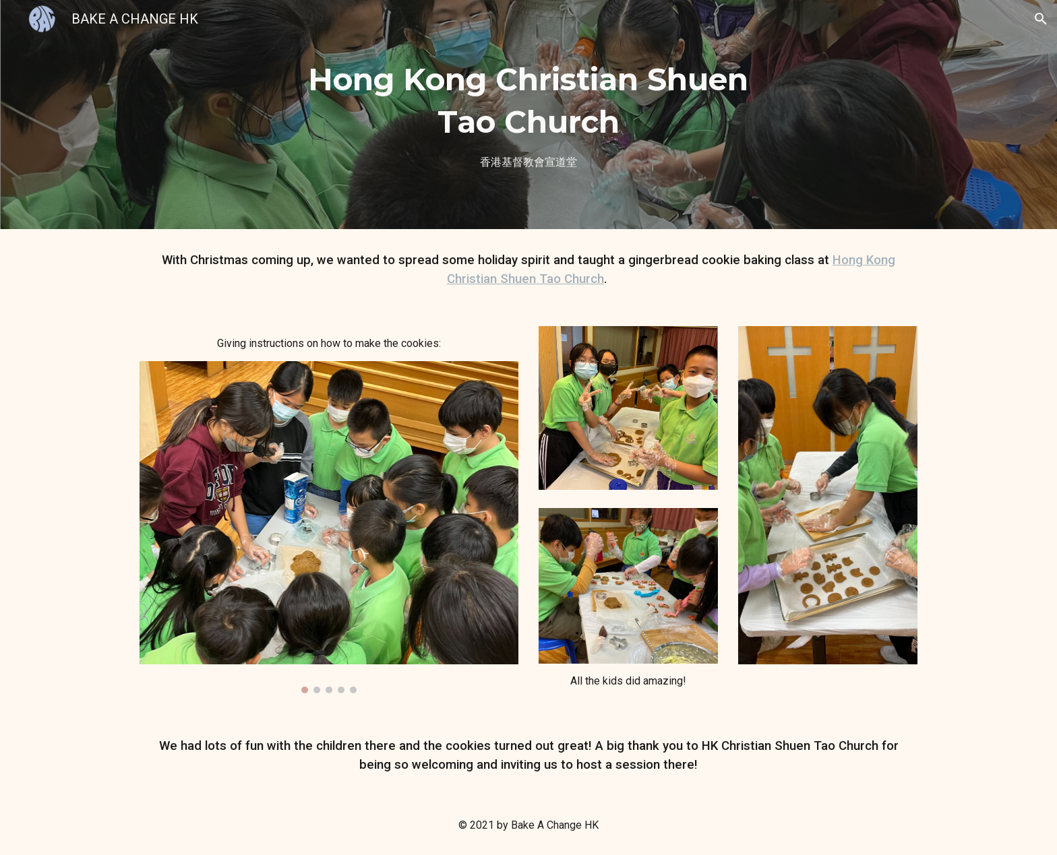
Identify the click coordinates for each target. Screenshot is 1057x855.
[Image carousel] (329, 527)
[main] (528, 114)
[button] (1041, 19)
